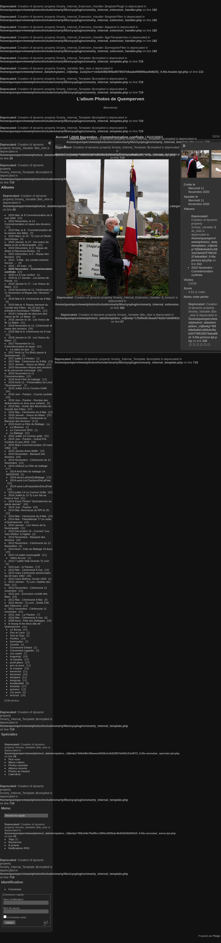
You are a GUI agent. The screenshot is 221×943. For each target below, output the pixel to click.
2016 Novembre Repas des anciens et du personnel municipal (28, 369)
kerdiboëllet (17, 683)
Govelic (14, 644)
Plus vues (14, 759)
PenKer (14, 638)
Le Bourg (15, 629)
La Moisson (17, 426)
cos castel (16, 653)
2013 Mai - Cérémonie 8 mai (25, 569)
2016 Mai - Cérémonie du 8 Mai (27, 412)
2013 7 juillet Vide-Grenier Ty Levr (28, 560)
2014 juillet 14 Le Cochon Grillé (27, 492)
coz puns (15, 692)
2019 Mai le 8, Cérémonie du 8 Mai (29, 298)
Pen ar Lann (17, 632)
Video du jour (18, 557)
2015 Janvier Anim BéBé (23, 450)
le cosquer (16, 668)
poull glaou (16, 662)
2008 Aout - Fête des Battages (26, 620)
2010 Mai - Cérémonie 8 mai (25, 617)
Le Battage (16, 432)
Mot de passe (11, 907)
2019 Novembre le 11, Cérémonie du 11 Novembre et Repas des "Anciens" (29, 291)
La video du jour (19, 349)
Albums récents (17, 768)
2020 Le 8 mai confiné (21, 274)
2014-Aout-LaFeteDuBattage (27, 477)
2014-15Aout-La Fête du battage (28, 465)
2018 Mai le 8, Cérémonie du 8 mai (29, 331)
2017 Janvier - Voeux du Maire (26, 364)
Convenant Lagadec (22, 650)
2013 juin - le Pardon (21, 566)
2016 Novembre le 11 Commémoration (19, 375)
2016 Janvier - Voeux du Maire (26, 415)
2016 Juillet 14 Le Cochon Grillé (27, 388)
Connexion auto (14, 917)
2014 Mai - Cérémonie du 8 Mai (27, 516)
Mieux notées (16, 762)
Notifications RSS (19, 848)
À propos (13, 845)
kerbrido (15, 686)
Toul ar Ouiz (17, 635)
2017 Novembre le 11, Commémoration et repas (20, 345)
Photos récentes (18, 765)
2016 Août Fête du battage (24, 379)
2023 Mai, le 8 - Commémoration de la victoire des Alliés (28, 231)
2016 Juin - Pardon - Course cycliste (30, 394)
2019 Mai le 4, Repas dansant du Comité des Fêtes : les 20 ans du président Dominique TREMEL (26, 307)
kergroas (15, 680)
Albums (7, 187)
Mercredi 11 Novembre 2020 (198, 190)
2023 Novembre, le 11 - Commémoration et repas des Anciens (27, 222)
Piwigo (216, 936)
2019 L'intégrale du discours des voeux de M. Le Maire (26, 315)
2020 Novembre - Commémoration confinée (202, 271)
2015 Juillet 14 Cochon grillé (25, 435)
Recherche (15, 842)
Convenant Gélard (21, 647)
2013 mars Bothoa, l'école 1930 (27, 578)
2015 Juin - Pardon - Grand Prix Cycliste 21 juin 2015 (26, 440)
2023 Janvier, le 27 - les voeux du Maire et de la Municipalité (27, 243)
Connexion (14, 889)
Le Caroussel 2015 (21, 429)
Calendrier (14, 774)
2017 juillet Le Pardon (21, 358)
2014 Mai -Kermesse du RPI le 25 (28, 510)
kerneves (15, 674)
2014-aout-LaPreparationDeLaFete (31, 486)
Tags (11, 839)
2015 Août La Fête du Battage (26, 423)
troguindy (15, 656)
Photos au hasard (19, 771)
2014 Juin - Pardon (19, 507)
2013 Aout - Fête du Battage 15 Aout (30, 548)
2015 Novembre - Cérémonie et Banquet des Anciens (25, 419)
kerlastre (15, 677)
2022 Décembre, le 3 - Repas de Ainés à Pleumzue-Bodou (26, 249)
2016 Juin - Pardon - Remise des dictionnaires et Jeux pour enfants (26, 402)
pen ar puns (17, 665)
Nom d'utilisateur (13, 899)
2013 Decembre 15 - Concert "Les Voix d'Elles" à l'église (27, 532)
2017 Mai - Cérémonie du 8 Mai (27, 361)
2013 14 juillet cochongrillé (24, 554)
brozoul (14, 695)
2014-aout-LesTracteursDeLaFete (30, 480)
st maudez (16, 659)
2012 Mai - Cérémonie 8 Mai (25, 599)
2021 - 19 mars (17, 265)
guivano (15, 689)
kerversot (15, 671)
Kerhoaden (16, 641)
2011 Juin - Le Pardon (21, 614)
